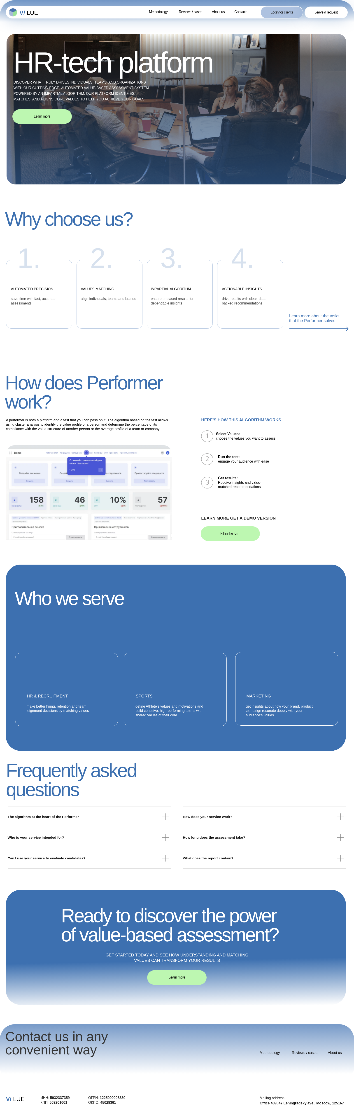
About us (218, 12)
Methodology (158, 12)
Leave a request (326, 12)
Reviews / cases (190, 12)
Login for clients (282, 12)
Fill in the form (230, 533)
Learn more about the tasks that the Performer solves (314, 318)
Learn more (42, 116)
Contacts (240, 12)
